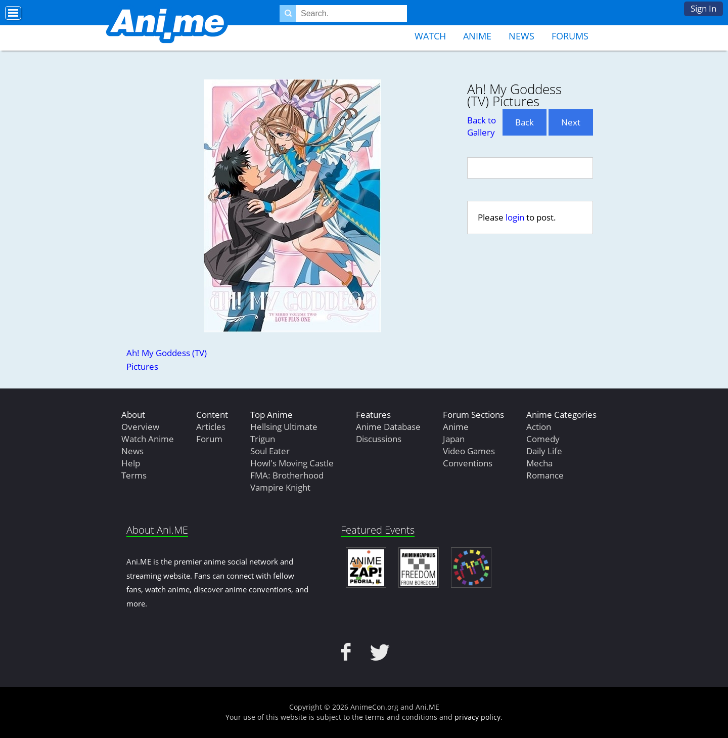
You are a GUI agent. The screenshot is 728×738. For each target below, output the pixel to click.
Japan (454, 439)
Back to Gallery (481, 126)
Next (570, 122)
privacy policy (477, 717)
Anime (477, 36)
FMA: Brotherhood (287, 475)
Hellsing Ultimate (283, 426)
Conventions (467, 463)
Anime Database (388, 426)
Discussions (378, 439)
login (515, 217)
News (521, 36)
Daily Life (544, 451)
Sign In (703, 8)
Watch (430, 36)
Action (538, 426)
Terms (134, 475)
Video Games (469, 451)
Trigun (262, 439)
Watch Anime (147, 439)
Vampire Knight (280, 487)
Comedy (543, 439)
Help (130, 463)
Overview (140, 426)
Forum (209, 439)
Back (524, 122)
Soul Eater (270, 451)
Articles (210, 426)
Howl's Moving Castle (292, 463)
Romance (545, 475)
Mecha (539, 463)
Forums (570, 36)
